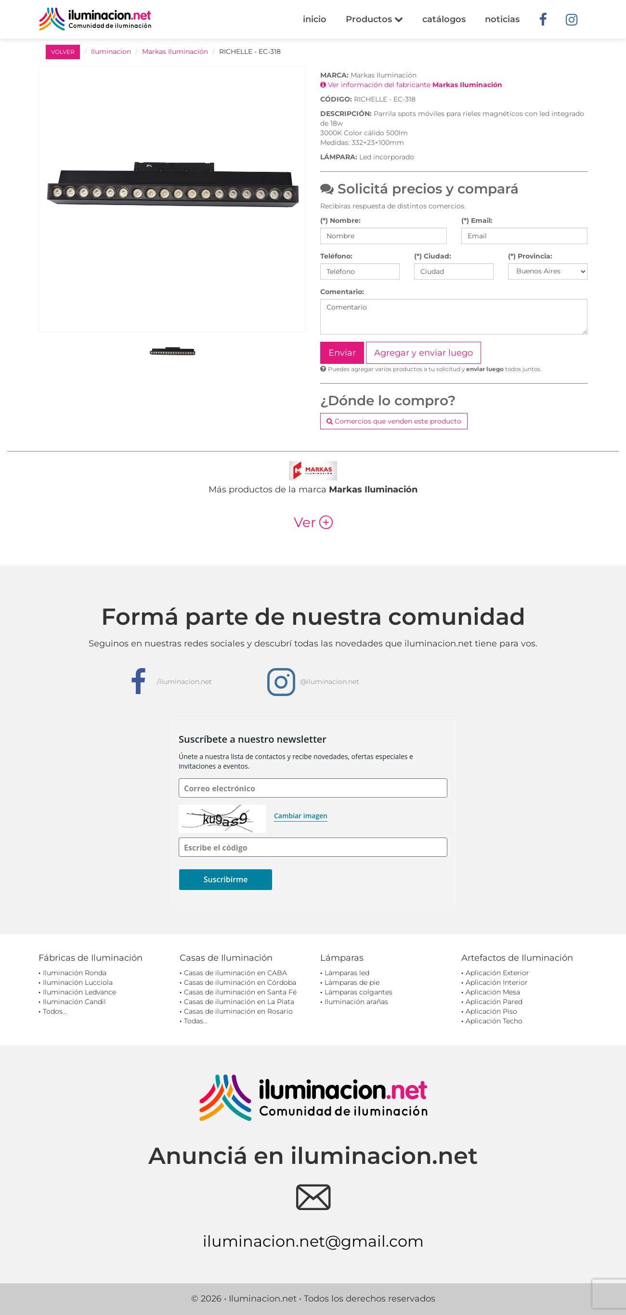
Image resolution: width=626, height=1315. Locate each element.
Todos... (55, 1011)
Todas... (196, 1021)
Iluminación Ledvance (79, 992)
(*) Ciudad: (432, 256)
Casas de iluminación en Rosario (238, 1011)
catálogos (444, 19)
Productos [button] (374, 19)
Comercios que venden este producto (393, 421)
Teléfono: (336, 256)
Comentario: (342, 291)
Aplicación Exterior (497, 972)
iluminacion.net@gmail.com (313, 1241)
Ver (313, 522)
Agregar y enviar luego (423, 353)
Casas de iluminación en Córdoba (240, 982)
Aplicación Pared (494, 1001)
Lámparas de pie (352, 982)
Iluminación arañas (356, 1001)
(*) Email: (477, 220)
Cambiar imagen (300, 815)
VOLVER (63, 51)
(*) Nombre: (340, 220)
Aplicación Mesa (493, 992)
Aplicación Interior (497, 982)
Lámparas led (347, 972)
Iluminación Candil (74, 1001)
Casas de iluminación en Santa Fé (240, 992)
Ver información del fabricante (411, 84)
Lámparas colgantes (358, 992)
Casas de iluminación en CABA (235, 972)
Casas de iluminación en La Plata (239, 1001)
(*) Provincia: (530, 256)
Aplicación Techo (494, 1021)
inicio (314, 19)
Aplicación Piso (491, 1011)
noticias (502, 19)
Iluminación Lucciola (78, 982)
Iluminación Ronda (74, 972)
